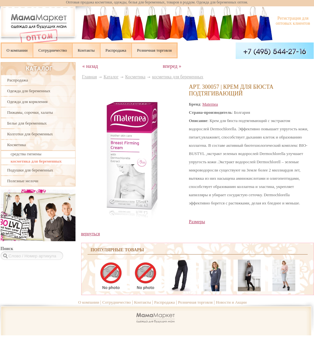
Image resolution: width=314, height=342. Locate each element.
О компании (17, 50)
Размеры (197, 221)
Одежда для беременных (28, 90)
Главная (89, 76)
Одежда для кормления (27, 101)
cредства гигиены (26, 154)
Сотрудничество (52, 50)
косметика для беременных (36, 161)
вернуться (90, 233)
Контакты (86, 50)
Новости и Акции (231, 302)
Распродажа (116, 50)
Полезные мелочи (22, 180)
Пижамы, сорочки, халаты (30, 112)
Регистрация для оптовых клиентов (293, 21)
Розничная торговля (154, 50)
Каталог (111, 76)
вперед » (172, 66)
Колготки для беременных (30, 134)
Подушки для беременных (30, 170)
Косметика (16, 144)
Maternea (210, 104)
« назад (90, 66)
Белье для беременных (27, 123)
